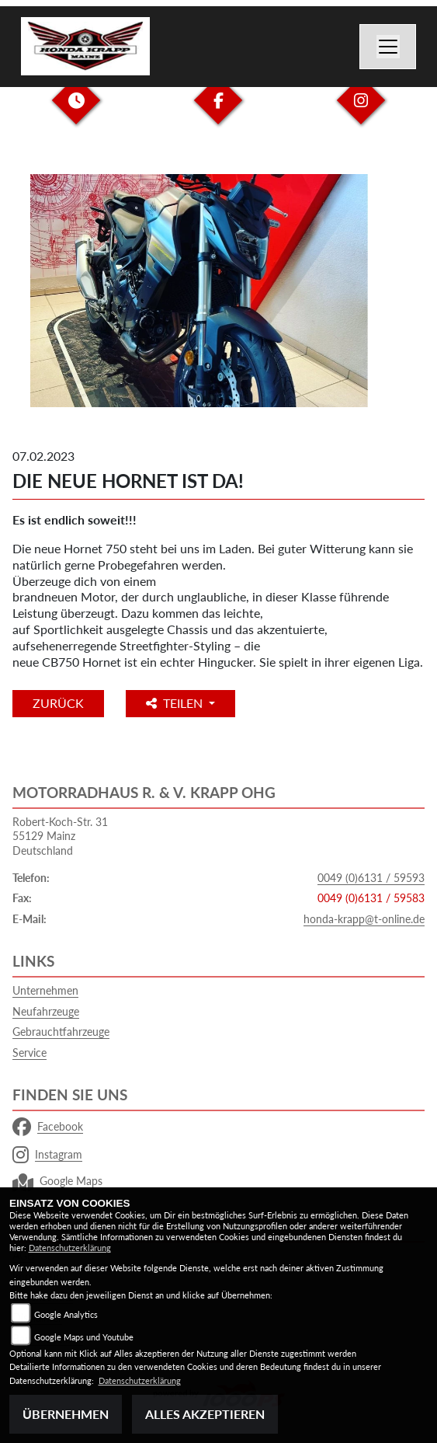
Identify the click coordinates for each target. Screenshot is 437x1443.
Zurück (58, 702)
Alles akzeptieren (205, 1413)
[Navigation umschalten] (388, 46)
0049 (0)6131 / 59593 (371, 877)
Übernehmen (66, 1413)
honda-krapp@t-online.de (364, 918)
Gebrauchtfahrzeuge (60, 1031)
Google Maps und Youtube (84, 1337)
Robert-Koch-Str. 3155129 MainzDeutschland (60, 836)
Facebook (47, 1127)
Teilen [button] (176, 702)
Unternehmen (45, 990)
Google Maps (57, 1181)
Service (29, 1052)
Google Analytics (66, 1314)
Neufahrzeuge (45, 1011)
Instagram (47, 1155)
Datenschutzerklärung (70, 1248)
